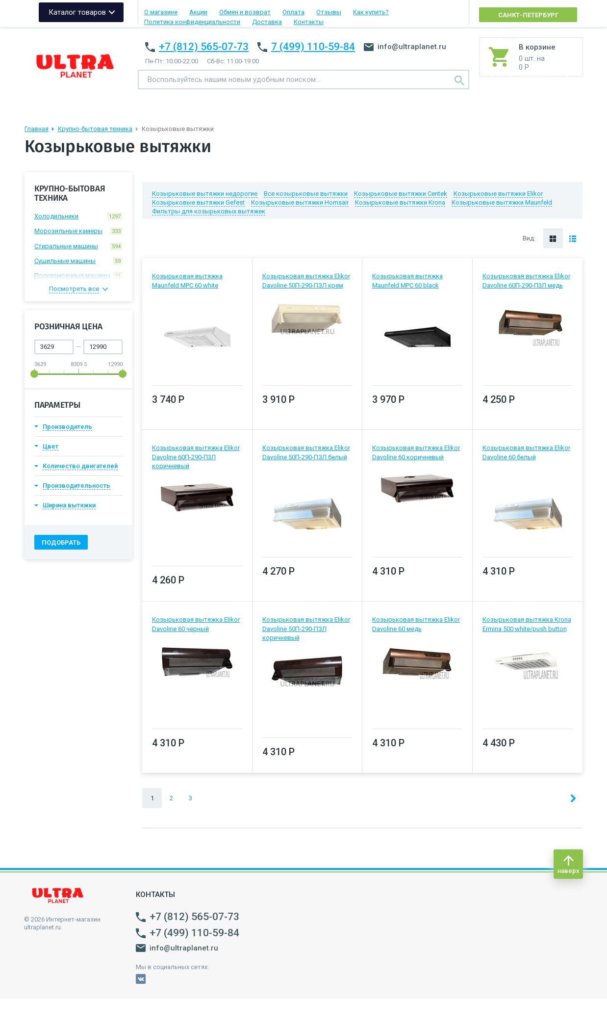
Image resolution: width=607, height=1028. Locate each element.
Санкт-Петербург (528, 15)
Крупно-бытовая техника (95, 128)
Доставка (267, 22)
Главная (37, 128)
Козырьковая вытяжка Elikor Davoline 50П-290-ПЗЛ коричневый (306, 628)
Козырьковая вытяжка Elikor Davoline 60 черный (196, 624)
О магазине (160, 12)
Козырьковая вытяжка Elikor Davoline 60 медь (416, 624)
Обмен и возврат (245, 12)
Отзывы (328, 12)
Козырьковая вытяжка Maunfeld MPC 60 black (407, 280)
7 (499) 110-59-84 (313, 47)
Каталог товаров (77, 12)
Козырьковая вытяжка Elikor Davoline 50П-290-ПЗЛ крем (306, 280)
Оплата (293, 12)
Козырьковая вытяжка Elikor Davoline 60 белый (526, 452)
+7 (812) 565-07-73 (204, 47)
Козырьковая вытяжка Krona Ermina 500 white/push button (526, 624)
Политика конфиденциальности (192, 22)
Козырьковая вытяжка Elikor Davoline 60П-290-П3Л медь (526, 280)
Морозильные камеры (78, 231)
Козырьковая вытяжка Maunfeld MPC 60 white (187, 280)
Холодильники (78, 216)
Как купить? (371, 12)
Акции (198, 12)
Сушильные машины (78, 261)
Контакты (309, 22)
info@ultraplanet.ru (405, 46)
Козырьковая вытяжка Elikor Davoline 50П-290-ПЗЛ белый (306, 452)
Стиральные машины (78, 246)
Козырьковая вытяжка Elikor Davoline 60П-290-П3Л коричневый (196, 456)
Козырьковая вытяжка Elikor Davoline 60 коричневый (416, 452)
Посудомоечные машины (78, 276)
